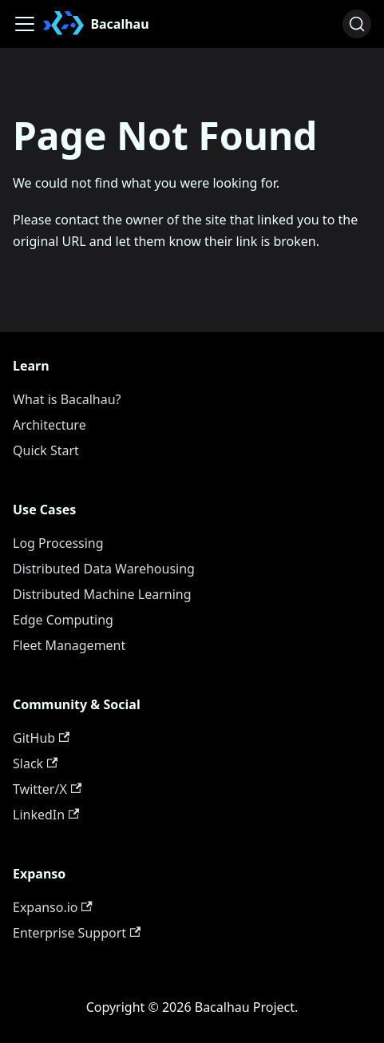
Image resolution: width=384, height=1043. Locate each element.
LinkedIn (46, 814)
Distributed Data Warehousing (104, 568)
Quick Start (46, 450)
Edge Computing (63, 620)
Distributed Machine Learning (102, 594)
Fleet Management (69, 645)
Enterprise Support (77, 933)
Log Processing (58, 543)
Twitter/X (47, 789)
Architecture (49, 425)
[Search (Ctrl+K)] (356, 24)
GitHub (41, 738)
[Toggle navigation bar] (25, 24)
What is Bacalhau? (67, 399)
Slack (35, 763)
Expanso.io (53, 907)
